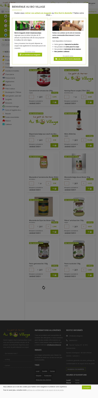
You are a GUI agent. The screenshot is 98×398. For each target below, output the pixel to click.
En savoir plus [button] (30, 51)
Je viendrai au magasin (30, 54)
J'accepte (86, 387)
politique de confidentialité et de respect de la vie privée (45, 390)
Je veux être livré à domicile (68, 59)
